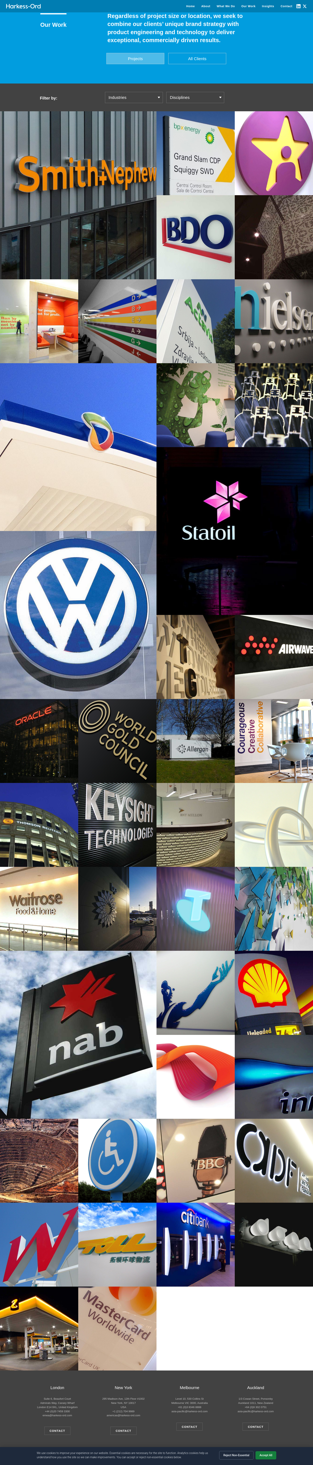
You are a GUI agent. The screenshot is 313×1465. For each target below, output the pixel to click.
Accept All (266, 1455)
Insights (268, 6)
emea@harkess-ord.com (57, 1415)
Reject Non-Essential (236, 1455)
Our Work (248, 6)
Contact (286, 6)
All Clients (197, 58)
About (205, 6)
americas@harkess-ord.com (123, 1415)
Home (190, 6)
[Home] (23, 6)
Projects (135, 58)
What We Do (226, 6)
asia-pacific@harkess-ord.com (189, 1411)
